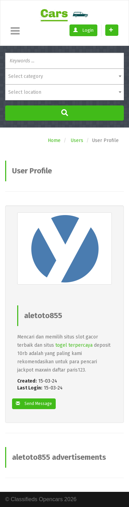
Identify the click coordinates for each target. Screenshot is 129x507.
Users (77, 140)
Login (83, 30)
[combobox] (64, 76)
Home (54, 140)
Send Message (34, 403)
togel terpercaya (74, 345)
